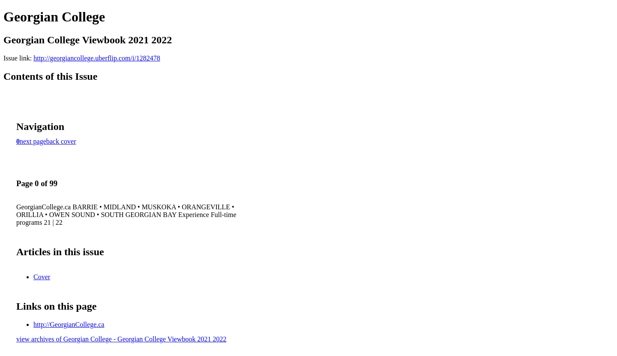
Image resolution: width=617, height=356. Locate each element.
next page (33, 141)
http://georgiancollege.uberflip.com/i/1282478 (96, 58)
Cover (41, 277)
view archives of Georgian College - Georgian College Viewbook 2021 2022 (121, 339)
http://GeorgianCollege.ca (68, 324)
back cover (61, 141)
